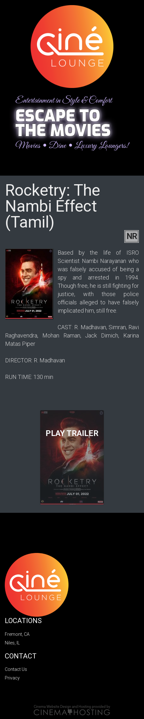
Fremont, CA (17, 634)
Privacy (12, 677)
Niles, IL (12, 642)
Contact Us (16, 669)
